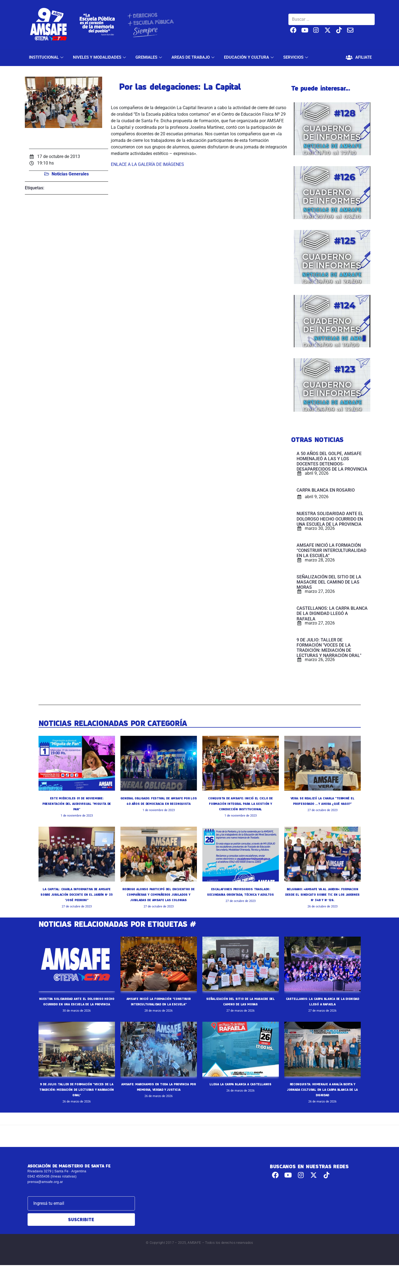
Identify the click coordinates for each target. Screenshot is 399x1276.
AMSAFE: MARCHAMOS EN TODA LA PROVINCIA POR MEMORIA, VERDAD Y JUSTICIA (158, 1100)
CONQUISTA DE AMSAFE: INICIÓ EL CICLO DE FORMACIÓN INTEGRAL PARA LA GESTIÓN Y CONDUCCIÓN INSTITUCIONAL (241, 803)
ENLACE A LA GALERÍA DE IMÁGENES (147, 164)
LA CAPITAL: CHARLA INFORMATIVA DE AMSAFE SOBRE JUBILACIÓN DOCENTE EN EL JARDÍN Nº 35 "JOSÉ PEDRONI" (76, 894)
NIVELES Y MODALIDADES (100, 57)
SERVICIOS (296, 57)
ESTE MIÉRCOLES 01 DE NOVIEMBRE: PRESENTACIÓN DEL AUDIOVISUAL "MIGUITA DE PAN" (77, 803)
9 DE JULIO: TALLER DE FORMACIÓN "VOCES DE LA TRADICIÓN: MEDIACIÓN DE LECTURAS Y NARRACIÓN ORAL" (76, 1100)
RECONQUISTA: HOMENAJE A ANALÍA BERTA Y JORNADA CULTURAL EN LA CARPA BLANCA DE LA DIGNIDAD (322, 1100)
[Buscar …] (331, 19)
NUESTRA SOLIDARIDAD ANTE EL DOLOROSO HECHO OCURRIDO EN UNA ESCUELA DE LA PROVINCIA (77, 1009)
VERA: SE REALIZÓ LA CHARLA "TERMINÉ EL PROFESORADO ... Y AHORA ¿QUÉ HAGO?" (322, 803)
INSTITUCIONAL (47, 57)
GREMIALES (149, 57)
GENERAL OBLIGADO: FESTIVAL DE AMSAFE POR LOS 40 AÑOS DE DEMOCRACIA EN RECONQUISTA (158, 803)
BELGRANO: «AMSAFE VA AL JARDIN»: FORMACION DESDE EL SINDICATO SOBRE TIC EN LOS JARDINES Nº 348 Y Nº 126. (322, 894)
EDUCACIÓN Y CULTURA (249, 57)
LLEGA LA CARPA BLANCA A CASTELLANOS (240, 1094)
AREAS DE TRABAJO (194, 57)
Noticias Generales (70, 174)
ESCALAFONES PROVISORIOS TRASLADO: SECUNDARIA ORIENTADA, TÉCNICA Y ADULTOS (240, 894)
